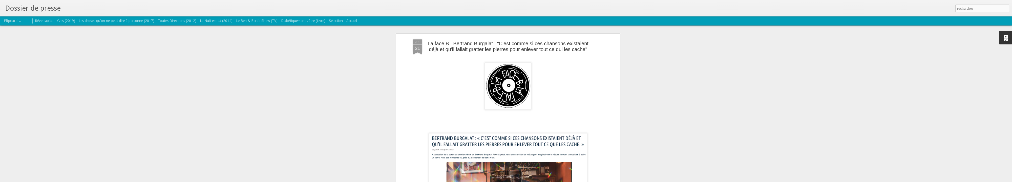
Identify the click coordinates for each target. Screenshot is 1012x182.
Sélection (336, 21)
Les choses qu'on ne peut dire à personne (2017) (116, 21)
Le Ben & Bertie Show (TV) (257, 21)
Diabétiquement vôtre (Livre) (303, 21)
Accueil (351, 21)
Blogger (522, 179)
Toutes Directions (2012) (177, 21)
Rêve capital (44, 21)
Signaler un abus (538, 179)
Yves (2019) (66, 21)
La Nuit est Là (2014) (216, 21)
